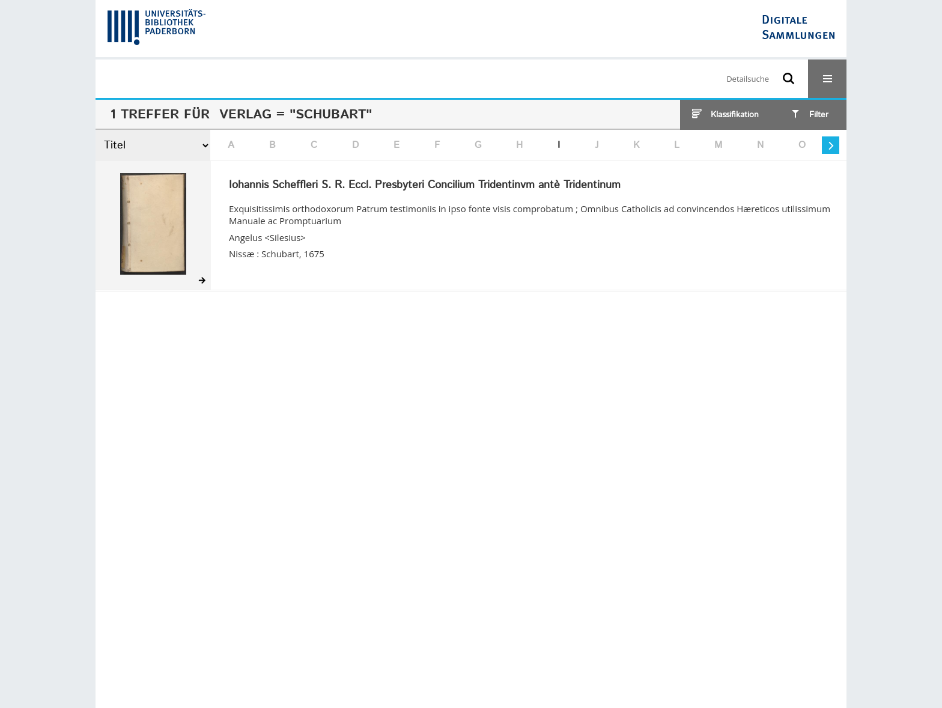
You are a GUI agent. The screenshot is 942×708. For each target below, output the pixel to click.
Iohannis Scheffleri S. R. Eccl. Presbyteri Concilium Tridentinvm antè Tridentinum (425, 185)
